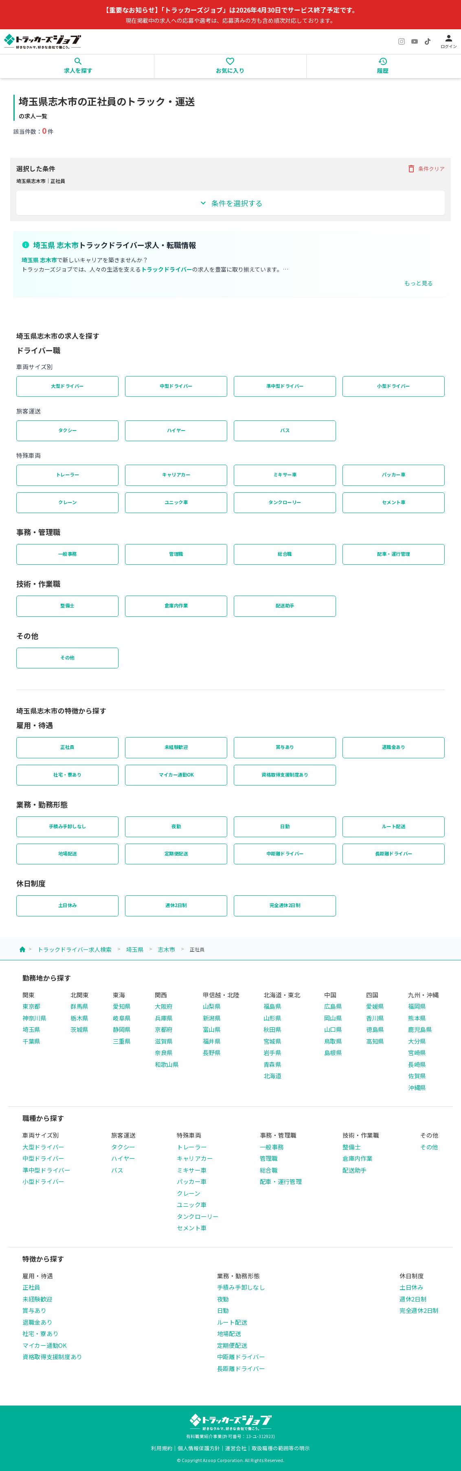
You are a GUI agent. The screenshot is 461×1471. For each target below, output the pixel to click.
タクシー (67, 430)
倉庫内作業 (176, 605)
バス (285, 430)
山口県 (333, 1029)
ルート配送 (394, 826)
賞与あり (285, 747)
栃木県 (79, 1018)
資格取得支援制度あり (284, 774)
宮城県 (272, 1041)
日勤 (285, 826)
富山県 (212, 1029)
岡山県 (333, 1018)
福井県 (212, 1041)
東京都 (31, 1006)
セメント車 (394, 502)
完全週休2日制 (285, 905)
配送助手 (285, 605)
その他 (67, 657)
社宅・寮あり (67, 774)
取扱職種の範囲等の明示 (281, 1448)
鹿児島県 (420, 1029)
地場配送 (67, 853)
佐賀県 (417, 1075)
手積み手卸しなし (67, 826)
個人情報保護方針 (199, 1448)
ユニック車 (176, 502)
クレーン (67, 502)
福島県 (272, 1006)
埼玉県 (134, 949)
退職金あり (394, 747)
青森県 (272, 1064)
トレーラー (67, 474)
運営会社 (235, 1448)
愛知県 (122, 1006)
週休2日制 (176, 905)
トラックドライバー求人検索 (74, 949)
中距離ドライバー (285, 853)
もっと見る (418, 283)
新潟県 (212, 1018)
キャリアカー (176, 474)
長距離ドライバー (394, 853)
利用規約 (161, 1448)
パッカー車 (394, 474)
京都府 (164, 1029)
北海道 (272, 1075)
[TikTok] (427, 41)
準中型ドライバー (285, 386)
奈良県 (164, 1052)
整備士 (67, 605)
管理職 (176, 554)
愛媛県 (375, 1006)
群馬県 (79, 1006)
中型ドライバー (176, 386)
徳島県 (375, 1029)
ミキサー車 (285, 474)
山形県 (272, 1018)
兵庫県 (164, 1018)
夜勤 (176, 826)
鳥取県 (333, 1041)
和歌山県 (167, 1064)
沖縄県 (417, 1087)
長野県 (212, 1052)
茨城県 (79, 1029)
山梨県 (212, 1006)
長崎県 (417, 1064)
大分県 (417, 1041)
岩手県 (272, 1052)
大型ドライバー (67, 386)
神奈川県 (34, 1018)
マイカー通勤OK (176, 774)
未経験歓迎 (176, 747)
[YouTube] (414, 41)
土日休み (67, 905)
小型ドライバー (393, 386)
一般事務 (67, 554)
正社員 (67, 747)
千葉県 (31, 1041)
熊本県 (417, 1018)
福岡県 (417, 1006)
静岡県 (122, 1029)
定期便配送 (176, 853)
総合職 (285, 554)
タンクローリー (284, 502)
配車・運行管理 (393, 554)
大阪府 (164, 1006)
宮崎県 (417, 1052)
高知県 (375, 1041)
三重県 (122, 1041)
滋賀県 (164, 1041)
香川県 (375, 1018)
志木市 (166, 949)
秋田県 (272, 1029)
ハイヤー (176, 430)
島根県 (333, 1052)
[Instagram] (401, 41)
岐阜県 (122, 1018)
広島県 (333, 1006)
